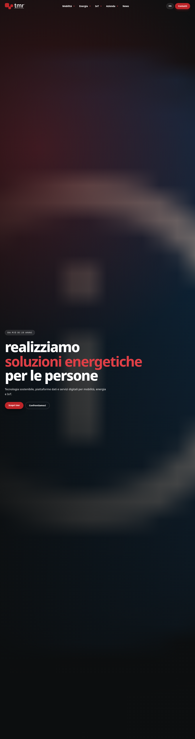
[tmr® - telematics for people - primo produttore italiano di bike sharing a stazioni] (15, 6)
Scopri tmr (14, 405)
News (126, 6)
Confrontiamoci (37, 405)
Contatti (182, 6)
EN (170, 6)
